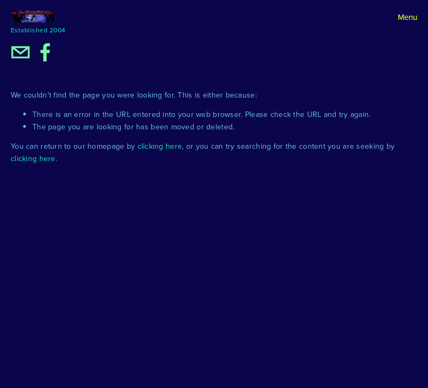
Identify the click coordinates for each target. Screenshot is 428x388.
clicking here (160, 146)
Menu (407, 17)
